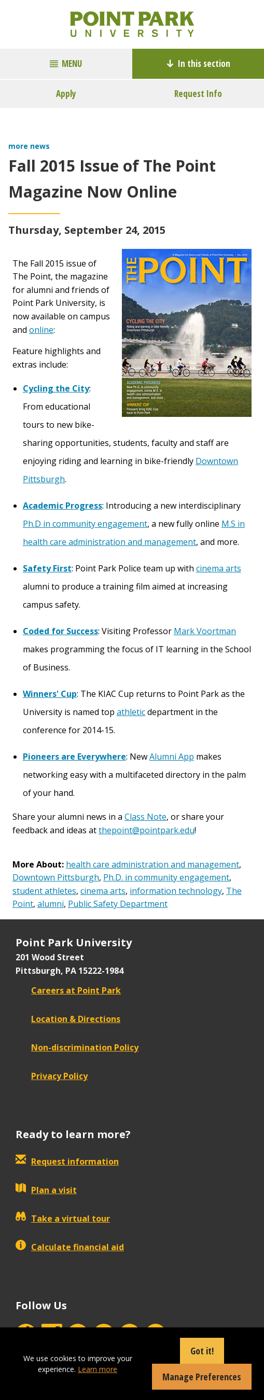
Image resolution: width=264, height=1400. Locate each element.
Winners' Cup (50, 693)
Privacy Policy (52, 1076)
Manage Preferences (201, 1376)
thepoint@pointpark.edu (146, 830)
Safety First (47, 568)
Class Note (145, 816)
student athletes (44, 891)
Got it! (202, 1351)
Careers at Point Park (68, 990)
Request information (67, 1161)
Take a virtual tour (63, 1218)
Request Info (198, 94)
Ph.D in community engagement (85, 523)
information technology (176, 891)
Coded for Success (60, 631)
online (41, 329)
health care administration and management (152, 864)
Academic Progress (62, 505)
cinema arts (218, 568)
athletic (131, 712)
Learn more (97, 1369)
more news (29, 146)
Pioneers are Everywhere (74, 756)
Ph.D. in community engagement (166, 877)
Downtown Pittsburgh (55, 877)
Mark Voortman (205, 631)
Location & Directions (68, 1019)
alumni (50, 903)
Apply (66, 94)
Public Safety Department (118, 903)
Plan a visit (46, 1190)
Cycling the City (56, 388)
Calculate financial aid (70, 1247)
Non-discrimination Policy (77, 1047)
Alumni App (171, 756)
